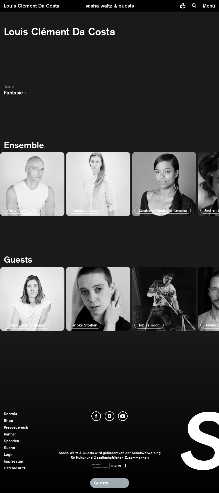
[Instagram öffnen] (109, 416)
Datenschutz (15, 468)
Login (8, 454)
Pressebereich (16, 427)
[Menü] (209, 6)
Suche (9, 447)
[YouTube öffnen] (123, 416)
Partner (10, 434)
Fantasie (13, 92)
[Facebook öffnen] (96, 416)
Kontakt (10, 413)
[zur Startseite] (109, 6)
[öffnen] (32, 184)
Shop (8, 420)
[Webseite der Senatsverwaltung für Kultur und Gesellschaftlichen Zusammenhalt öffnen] (109, 466)
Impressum (13, 461)
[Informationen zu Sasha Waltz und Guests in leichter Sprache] (183, 6)
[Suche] (194, 6)
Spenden (11, 441)
